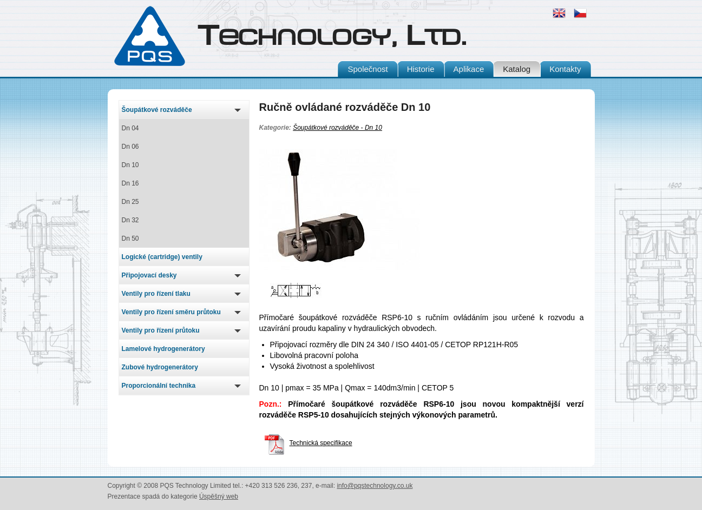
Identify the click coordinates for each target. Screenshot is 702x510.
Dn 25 (130, 202)
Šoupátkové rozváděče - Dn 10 (337, 127)
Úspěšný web (218, 496)
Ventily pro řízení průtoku (161, 330)
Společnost (367, 69)
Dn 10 (130, 165)
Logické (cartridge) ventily (162, 257)
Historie (421, 69)
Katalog (516, 69)
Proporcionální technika (159, 385)
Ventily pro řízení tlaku (156, 293)
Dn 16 (130, 183)
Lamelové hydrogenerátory (163, 349)
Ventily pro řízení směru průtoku (171, 312)
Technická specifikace (308, 443)
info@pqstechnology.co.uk (374, 485)
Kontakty (565, 69)
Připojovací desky (149, 275)
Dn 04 (130, 128)
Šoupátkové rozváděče (157, 110)
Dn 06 (130, 146)
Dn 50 (130, 238)
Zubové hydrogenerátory (160, 367)
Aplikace (469, 69)
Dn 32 (130, 220)
